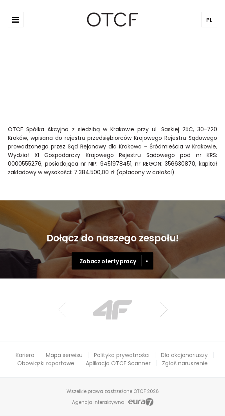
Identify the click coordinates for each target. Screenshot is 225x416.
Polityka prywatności (121, 355)
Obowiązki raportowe (45, 363)
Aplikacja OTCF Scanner (118, 363)
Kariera (25, 355)
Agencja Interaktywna (98, 402)
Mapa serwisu (64, 355)
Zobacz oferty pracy (107, 261)
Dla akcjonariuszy (184, 355)
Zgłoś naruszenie (185, 363)
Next (163, 309)
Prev (61, 309)
